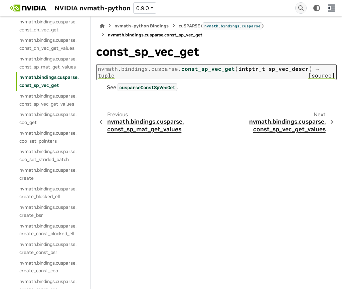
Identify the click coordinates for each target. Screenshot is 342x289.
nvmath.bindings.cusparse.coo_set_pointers (47, 137)
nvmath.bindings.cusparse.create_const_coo (47, 267)
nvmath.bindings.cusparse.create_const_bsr (47, 248)
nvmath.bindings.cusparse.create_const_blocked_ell (47, 230)
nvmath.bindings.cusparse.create (47, 174)
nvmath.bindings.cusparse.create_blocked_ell (47, 193)
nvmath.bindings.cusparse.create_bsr (47, 211)
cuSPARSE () (221, 25)
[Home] (102, 25)
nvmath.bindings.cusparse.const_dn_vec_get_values (47, 44)
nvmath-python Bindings (142, 26)
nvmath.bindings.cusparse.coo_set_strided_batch (47, 155)
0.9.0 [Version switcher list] (142, 8)
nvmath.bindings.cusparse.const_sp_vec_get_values (47, 100)
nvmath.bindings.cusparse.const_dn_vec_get (47, 26)
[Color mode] (317, 8)
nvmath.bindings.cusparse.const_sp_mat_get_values (47, 63)
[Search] (301, 8)
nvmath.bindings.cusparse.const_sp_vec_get (48, 81)
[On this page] (331, 8)
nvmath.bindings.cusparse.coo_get (47, 118)
